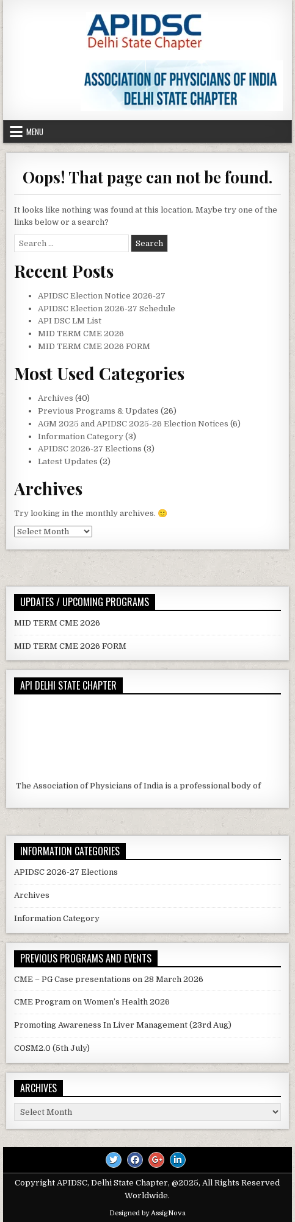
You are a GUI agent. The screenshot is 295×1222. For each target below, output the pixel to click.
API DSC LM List (69, 320)
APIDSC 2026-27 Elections (90, 448)
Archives (55, 398)
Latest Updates (68, 461)
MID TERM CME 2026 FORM (94, 346)
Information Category (80, 436)
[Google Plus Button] (156, 1160)
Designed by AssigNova (147, 1213)
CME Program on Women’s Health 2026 (92, 1001)
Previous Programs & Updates (98, 410)
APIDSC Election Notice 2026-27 (102, 295)
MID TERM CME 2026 (81, 333)
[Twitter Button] (114, 1160)
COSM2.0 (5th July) (52, 1048)
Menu (34, 131)
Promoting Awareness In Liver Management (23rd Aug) (122, 1025)
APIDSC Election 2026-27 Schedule (106, 308)
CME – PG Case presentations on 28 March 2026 (108, 979)
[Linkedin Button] (178, 1160)
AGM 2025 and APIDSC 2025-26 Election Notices (133, 423)
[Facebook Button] (135, 1160)
